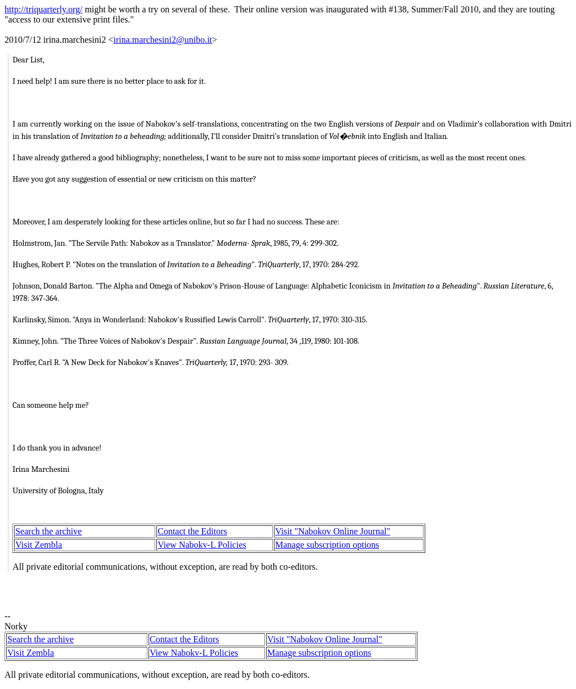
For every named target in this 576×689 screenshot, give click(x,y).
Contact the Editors (192, 531)
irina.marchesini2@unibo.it (162, 39)
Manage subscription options (327, 545)
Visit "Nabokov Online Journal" (332, 531)
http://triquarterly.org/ (43, 9)
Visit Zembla (38, 545)
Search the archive (48, 531)
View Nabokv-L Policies (202, 545)
